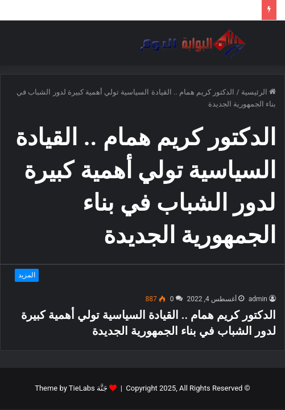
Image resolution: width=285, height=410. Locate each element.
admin (258, 299)
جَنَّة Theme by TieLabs (71, 388)
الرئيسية (258, 92)
